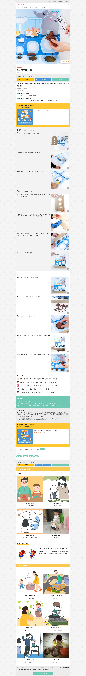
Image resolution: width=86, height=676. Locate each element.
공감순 (64, 453)
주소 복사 (60, 79)
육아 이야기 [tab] (43, 7)
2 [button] (44, 65)
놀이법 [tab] (50, 7)
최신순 (67, 453)
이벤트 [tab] (36, 7)
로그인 (50, 1)
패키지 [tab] (18, 7)
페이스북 (41, 79)
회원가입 (55, 1)
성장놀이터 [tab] (24, 7)
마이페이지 (67, 1)
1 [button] (42, 65)
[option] (43, 36)
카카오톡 (23, 79)
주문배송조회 (60, 1)
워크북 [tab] (31, 7)
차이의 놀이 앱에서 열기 (43, 673)
